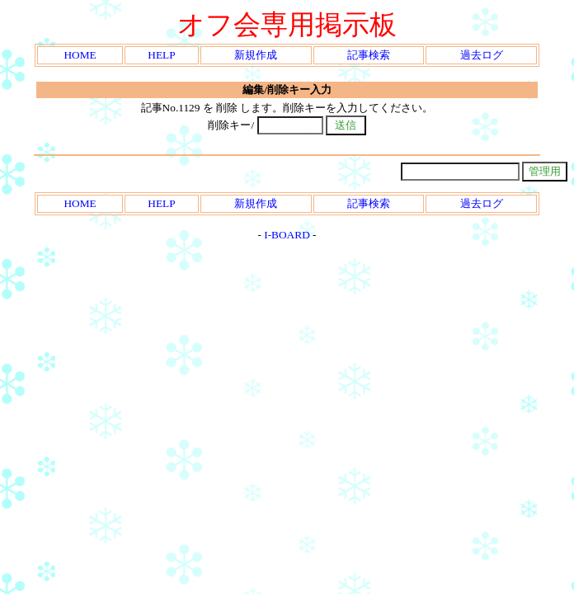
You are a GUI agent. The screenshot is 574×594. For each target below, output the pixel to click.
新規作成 (255, 55)
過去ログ (481, 55)
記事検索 (368, 55)
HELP (161, 55)
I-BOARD (287, 235)
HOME (80, 55)
